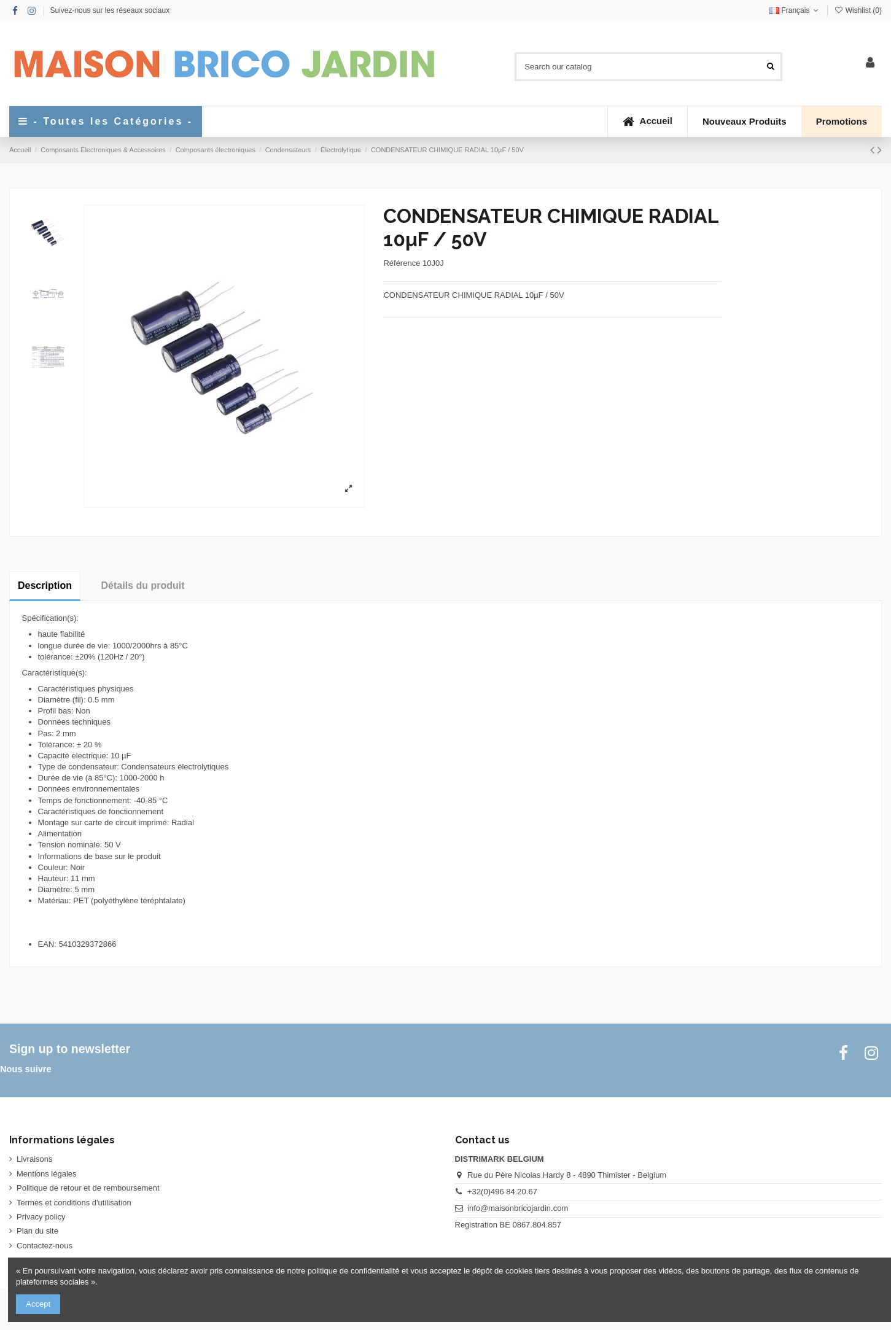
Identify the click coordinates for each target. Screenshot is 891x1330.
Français (795, 10)
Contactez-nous (44, 1245)
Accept (38, 1304)
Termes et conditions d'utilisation (74, 1202)
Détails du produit (143, 585)
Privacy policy (41, 1216)
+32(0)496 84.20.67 (502, 1191)
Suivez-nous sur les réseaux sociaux (109, 10)
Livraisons (35, 1159)
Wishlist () (858, 10)
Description (45, 585)
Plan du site (37, 1230)
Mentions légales (47, 1173)
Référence (401, 263)
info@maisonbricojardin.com (517, 1208)
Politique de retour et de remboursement (88, 1187)
